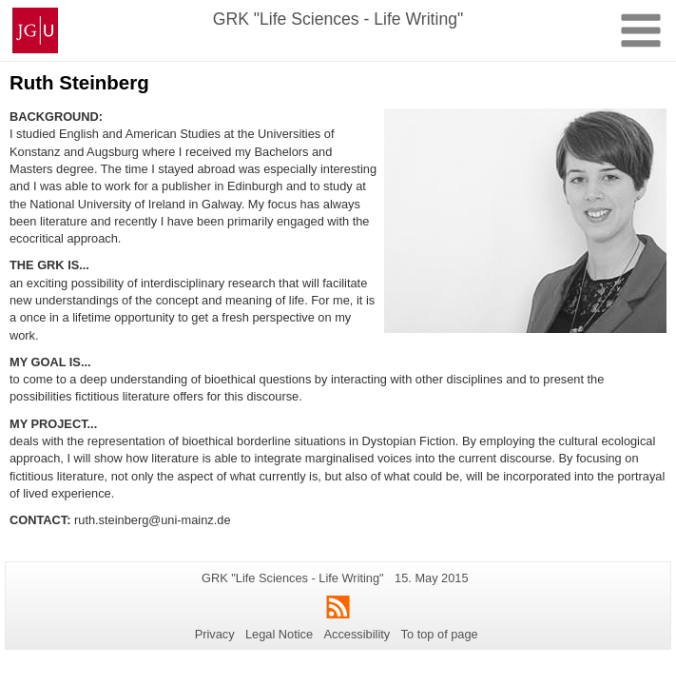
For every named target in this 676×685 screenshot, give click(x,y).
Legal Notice (279, 634)
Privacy (215, 634)
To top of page (439, 634)
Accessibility (357, 634)
